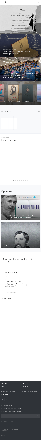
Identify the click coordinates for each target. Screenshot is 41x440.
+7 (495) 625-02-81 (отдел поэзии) (13, 342)
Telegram (6, 403)
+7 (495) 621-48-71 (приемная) (12, 336)
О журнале (25, 389)
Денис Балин (20, 216)
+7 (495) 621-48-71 (8, 408)
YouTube (10, 403)
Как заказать (4, 434)
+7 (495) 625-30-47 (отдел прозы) (13, 338)
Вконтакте (2, 403)
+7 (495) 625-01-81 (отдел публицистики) (15, 340)
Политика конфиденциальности (9, 432)
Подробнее (19, 229)
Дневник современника (30, 392)
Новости (25, 387)
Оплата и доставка (6, 435)
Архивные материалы (29, 395)
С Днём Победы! (20, 178)
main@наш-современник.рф (12, 332)
